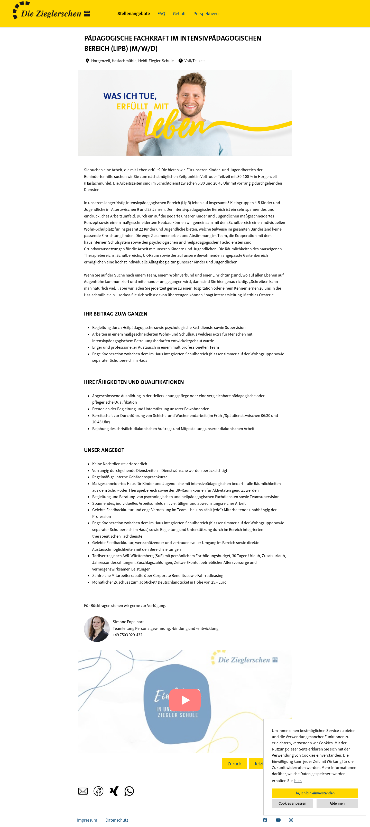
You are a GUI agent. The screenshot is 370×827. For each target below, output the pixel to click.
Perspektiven (206, 13)
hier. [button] (298, 780)
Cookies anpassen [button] (292, 803)
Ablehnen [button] (337, 803)
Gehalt (179, 13)
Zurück (234, 764)
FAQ (161, 13)
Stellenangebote (133, 13)
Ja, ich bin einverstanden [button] (315, 793)
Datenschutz (117, 820)
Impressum (87, 820)
